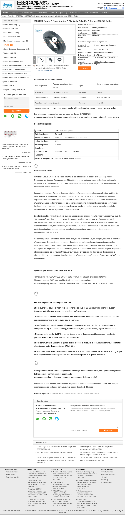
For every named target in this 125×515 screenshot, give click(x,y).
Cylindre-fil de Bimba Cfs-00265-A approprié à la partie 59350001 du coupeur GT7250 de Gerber (62, 502)
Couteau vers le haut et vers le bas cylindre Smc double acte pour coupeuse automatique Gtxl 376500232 (87, 484)
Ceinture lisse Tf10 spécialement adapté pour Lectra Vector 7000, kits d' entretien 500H (37, 483)
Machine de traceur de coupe (14, 41)
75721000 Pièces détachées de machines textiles (54, 452)
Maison (5, 13)
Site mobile (107, 482)
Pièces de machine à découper (14, 65)
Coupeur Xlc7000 (9, 37)
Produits (15, 13)
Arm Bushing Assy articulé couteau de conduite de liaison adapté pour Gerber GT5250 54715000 (73, 283)
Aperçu (3, 16)
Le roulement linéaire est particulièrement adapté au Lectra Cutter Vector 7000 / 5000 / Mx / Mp (37, 475)
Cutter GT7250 (8, 29)
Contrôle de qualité (57, 13)
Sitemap (105, 480)
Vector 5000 (7, 86)
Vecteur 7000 (8, 53)
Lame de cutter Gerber (91, 394)
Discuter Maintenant (111, 5)
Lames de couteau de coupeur (14, 78)
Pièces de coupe (9, 25)
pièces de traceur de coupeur (14, 49)
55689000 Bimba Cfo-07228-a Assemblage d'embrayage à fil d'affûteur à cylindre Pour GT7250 (61, 494)
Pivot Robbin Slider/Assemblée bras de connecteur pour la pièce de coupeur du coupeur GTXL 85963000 (87, 503)
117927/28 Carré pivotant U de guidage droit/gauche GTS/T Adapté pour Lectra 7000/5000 (37, 502)
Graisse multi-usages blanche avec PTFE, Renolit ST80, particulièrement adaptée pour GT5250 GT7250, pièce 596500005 (56, 460)
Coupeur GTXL (8, 33)
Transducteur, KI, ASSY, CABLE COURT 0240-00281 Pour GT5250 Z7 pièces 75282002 (70, 277)
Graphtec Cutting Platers (12, 90)
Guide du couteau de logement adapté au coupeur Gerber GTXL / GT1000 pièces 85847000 (87, 494)
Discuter (84, 68)
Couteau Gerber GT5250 (54, 394)
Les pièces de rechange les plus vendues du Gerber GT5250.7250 (62, 114)
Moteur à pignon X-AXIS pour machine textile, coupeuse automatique (62, 280)
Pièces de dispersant (11, 61)
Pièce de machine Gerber (73, 394)
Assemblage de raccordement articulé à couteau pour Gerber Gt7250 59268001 (60, 485)
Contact (16, 111)
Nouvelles (105, 13)
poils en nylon (8, 82)
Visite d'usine (42, 13)
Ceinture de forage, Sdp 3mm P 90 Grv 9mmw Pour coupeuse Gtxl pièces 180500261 (87, 475)
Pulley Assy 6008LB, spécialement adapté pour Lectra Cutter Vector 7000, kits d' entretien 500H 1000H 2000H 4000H (38, 493)
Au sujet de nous (28, 13)
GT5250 (19, 16)
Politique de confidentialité (11, 511)
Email (122, 5)
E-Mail (104, 477)
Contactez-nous (74, 13)
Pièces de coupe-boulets (12, 69)
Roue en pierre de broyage (13, 73)
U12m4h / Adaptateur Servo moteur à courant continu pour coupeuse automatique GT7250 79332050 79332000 (62, 476)
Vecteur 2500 (8, 57)
